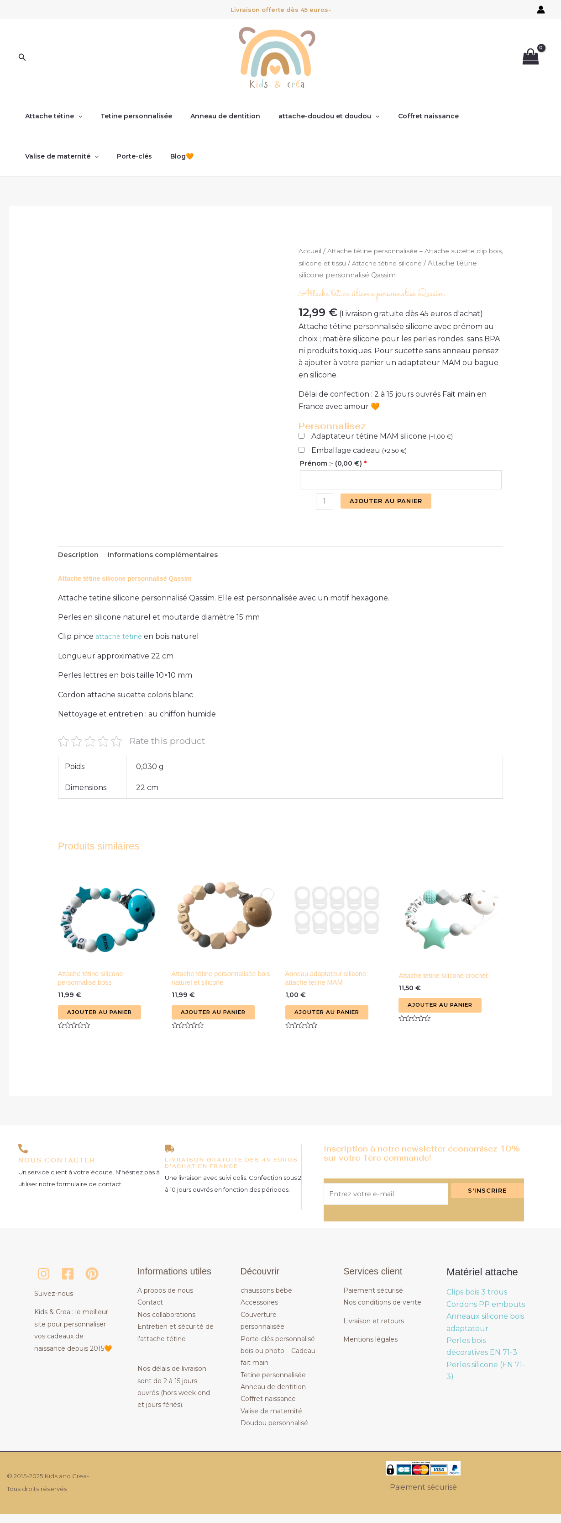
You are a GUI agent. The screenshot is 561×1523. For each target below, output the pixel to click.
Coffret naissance (403, 116)
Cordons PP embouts (485, 1313)
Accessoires (259, 1312)
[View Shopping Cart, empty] (530, 57)
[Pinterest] (92, 1283)
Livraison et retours (373, 1330)
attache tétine (121, 641)
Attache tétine (50, 116)
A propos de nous (165, 1300)
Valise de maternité (483, 116)
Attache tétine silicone (425, 263)
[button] (22, 58)
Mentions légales (370, 1349)
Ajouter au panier (387, 502)
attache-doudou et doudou (309, 116)
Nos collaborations (166, 1324)
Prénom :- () (333, 463)
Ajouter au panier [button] (103, 1019)
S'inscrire (487, 1197)
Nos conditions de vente (382, 1312)
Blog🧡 (82, 156)
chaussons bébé (266, 1300)
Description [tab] (80, 558)
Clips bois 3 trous (476, 1301)
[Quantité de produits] (325, 503)
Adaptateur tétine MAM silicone (382, 436)
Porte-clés (40, 156)
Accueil (311, 251)
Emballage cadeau (359, 450)
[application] (75, 116)
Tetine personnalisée (128, 116)
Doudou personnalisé (274, 1432)
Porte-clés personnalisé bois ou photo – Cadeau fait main (278, 1360)
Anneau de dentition (211, 116)
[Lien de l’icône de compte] (541, 9)
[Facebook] (67, 1283)
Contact (150, 1312)
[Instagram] (43, 1283)
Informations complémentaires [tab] (170, 558)
